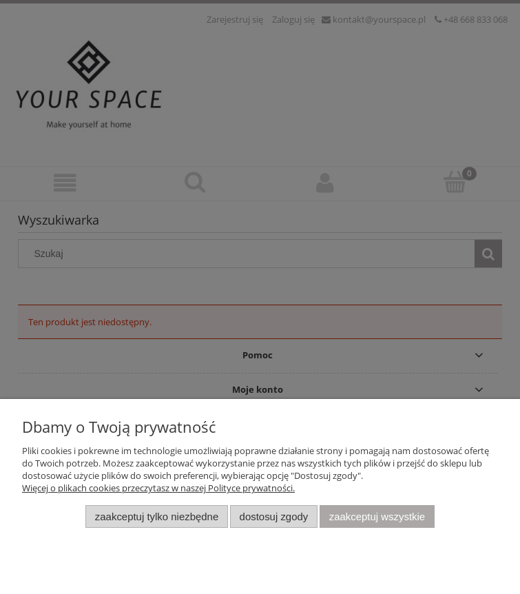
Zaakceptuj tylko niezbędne (156, 516)
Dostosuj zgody (274, 516)
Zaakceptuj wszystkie (377, 516)
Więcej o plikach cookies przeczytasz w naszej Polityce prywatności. (158, 488)
